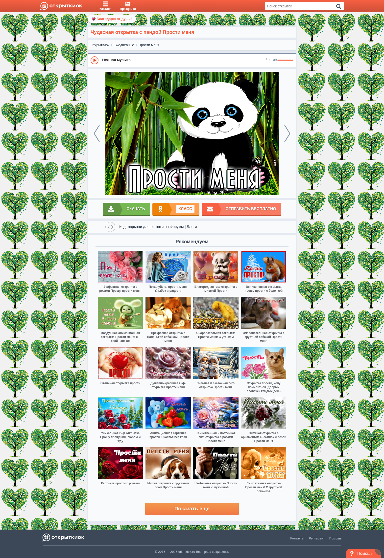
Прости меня (149, 45)
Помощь (335, 538)
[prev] (96, 133)
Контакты (297, 538)
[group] (192, 60)
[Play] (94, 60)
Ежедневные (124, 45)
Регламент (317, 538)
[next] (287, 133)
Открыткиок (100, 45)
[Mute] (274, 60)
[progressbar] (285, 60)
